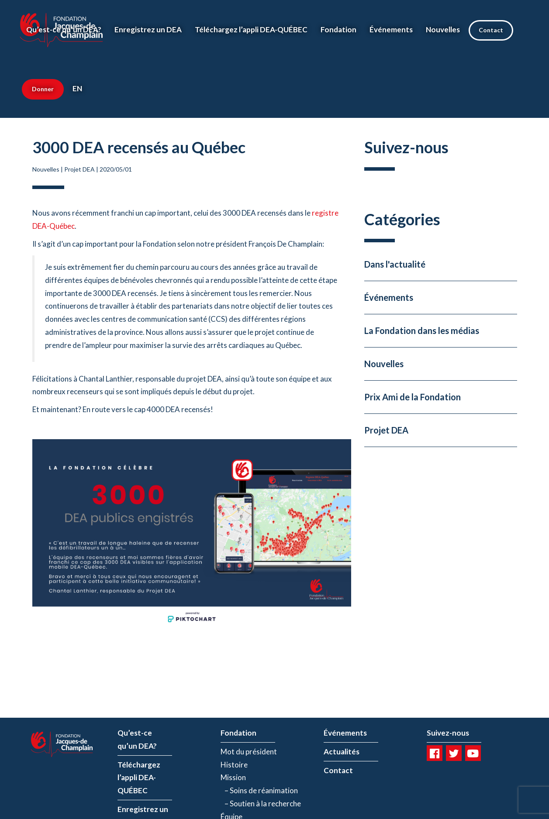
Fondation (338, 29)
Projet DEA (79, 169)
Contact (491, 30)
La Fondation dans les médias (421, 330)
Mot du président (249, 751)
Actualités (341, 751)
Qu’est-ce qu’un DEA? (63, 29)
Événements (391, 29)
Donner (43, 89)
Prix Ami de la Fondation (412, 397)
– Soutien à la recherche (261, 803)
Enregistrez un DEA (148, 29)
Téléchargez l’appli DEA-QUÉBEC (251, 29)
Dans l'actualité (394, 264)
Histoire (234, 764)
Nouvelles (443, 29)
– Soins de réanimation (259, 790)
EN (77, 88)
